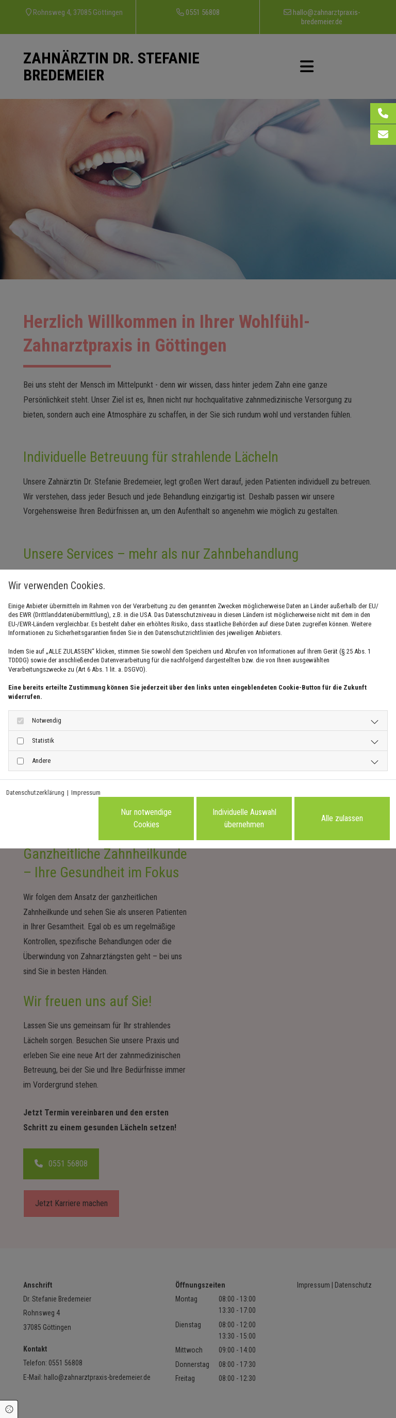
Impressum (86, 792)
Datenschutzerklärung (35, 792)
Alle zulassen (342, 818)
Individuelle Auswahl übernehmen (244, 818)
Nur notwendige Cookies (146, 818)
